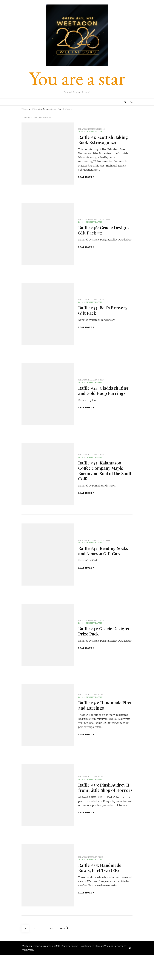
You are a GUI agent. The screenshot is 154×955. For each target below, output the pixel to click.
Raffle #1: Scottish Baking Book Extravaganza (103, 139)
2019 (80, 222)
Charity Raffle (94, 132)
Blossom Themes (104, 946)
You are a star (77, 78)
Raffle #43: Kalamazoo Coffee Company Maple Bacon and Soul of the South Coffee (100, 470)
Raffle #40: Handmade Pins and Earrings (104, 705)
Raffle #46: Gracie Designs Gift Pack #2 (104, 230)
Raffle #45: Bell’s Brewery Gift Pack (103, 310)
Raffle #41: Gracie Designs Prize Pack (103, 631)
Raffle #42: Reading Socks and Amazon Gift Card (103, 550)
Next (63, 928)
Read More (86, 177)
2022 (80, 132)
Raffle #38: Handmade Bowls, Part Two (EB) (99, 867)
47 (52, 927)
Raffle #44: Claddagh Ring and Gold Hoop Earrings (103, 390)
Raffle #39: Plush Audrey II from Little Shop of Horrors (105, 787)
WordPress (27, 950)
